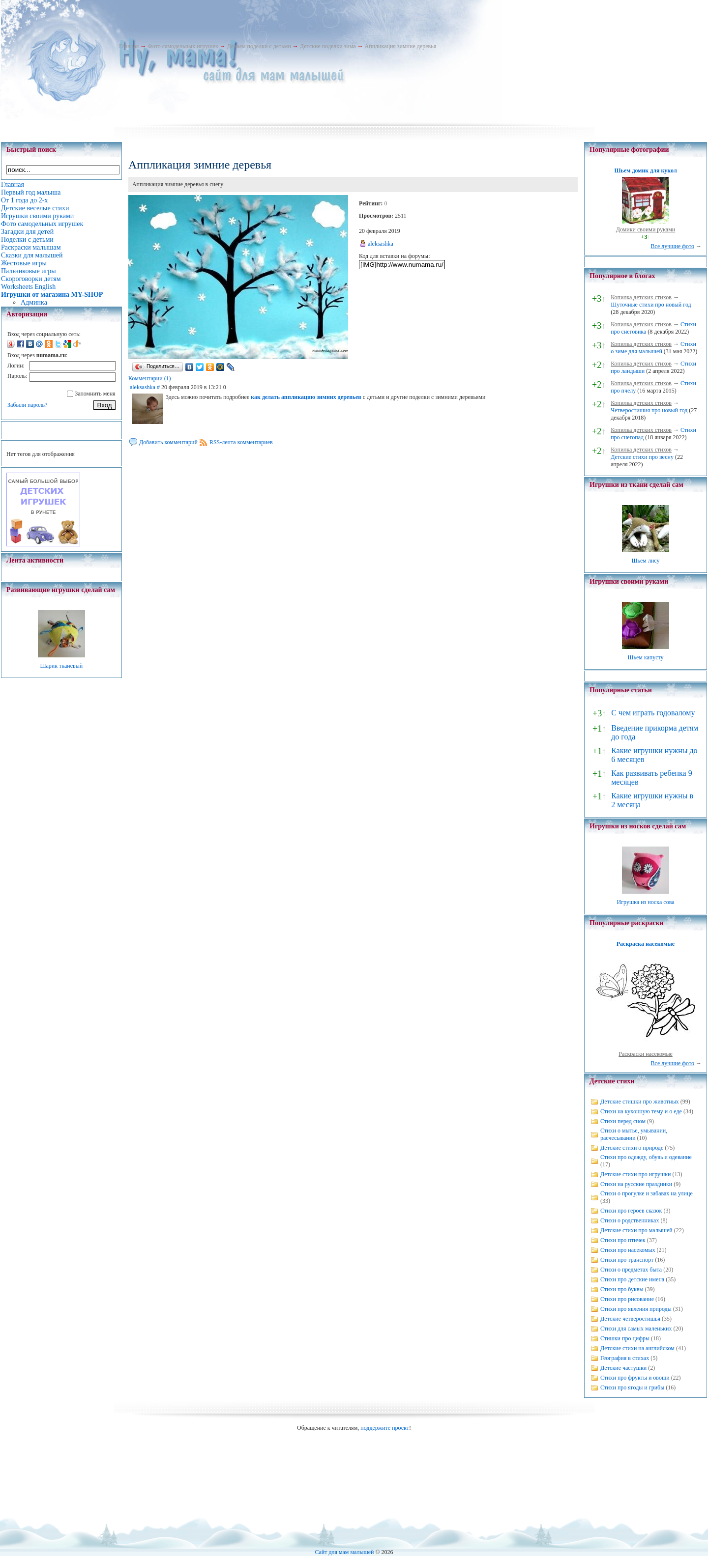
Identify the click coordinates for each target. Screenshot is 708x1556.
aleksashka (380, 243)
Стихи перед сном (623, 1121)
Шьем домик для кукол (645, 170)
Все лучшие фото (672, 246)
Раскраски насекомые (646, 1053)
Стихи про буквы (622, 1289)
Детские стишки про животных (639, 1101)
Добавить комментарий (168, 442)
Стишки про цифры (624, 1338)
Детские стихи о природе (631, 1147)
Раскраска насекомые (646, 943)
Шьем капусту (645, 657)
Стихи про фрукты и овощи (635, 1377)
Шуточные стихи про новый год (651, 304)
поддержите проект (384, 1427)
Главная (129, 46)
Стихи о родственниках (629, 1220)
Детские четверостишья (630, 1318)
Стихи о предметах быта (631, 1269)
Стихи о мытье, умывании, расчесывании (633, 1134)
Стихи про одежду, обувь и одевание (646, 1157)
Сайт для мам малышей (344, 1552)
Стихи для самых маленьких (636, 1328)
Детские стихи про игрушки (635, 1174)
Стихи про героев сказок (631, 1210)
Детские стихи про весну (642, 456)
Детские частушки (623, 1367)
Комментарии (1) (149, 378)
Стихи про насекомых (627, 1249)
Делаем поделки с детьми (259, 46)
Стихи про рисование (627, 1299)
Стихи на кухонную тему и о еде (641, 1111)
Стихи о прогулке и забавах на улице (646, 1193)
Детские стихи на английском (637, 1348)
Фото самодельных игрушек (183, 46)
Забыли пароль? (27, 404)
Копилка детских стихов (641, 297)
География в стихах (624, 1358)
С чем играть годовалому (653, 712)
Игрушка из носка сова (646, 902)
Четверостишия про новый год (649, 410)
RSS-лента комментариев (241, 442)
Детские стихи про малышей (636, 1230)
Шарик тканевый (61, 665)
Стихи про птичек (623, 1240)
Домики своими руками (645, 229)
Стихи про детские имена (632, 1279)
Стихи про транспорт (626, 1259)
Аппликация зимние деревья (401, 46)
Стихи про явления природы (636, 1308)
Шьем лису (645, 560)
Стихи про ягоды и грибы (632, 1387)
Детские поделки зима (328, 46)
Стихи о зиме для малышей (653, 347)
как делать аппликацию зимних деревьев (306, 397)
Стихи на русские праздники (636, 1184)
